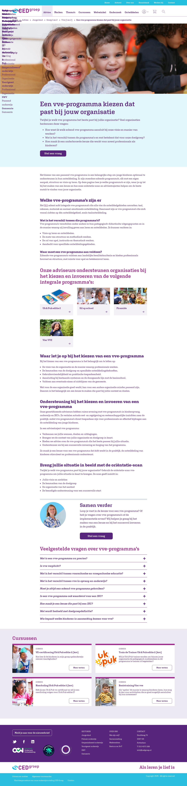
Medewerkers (114, 743)
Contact (171, 3)
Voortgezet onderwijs (90, 746)
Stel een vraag (55, 153)
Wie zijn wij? (114, 735)
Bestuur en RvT (115, 746)
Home (107, 3)
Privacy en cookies (20, 776)
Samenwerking (115, 739)
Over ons (130, 3)
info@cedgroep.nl (144, 750)
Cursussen (85, 12)
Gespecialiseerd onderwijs (92, 743)
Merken (58, 12)
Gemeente (86, 754)
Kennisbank (144, 3)
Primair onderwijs (89, 739)
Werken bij (158, 3)
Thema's (70, 12)
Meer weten (79, 668)
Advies (47, 12)
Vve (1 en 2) (66, 20)
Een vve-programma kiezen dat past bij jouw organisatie (102, 20)
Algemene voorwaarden (42, 776)
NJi (46, 205)
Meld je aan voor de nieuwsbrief (32, 732)
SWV (83, 750)
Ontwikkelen (132, 12)
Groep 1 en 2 (51, 20)
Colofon (71, 780)
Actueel (118, 3)
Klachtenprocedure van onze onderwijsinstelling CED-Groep (39, 780)
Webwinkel (100, 12)
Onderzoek (115, 12)
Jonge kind (36, 20)
